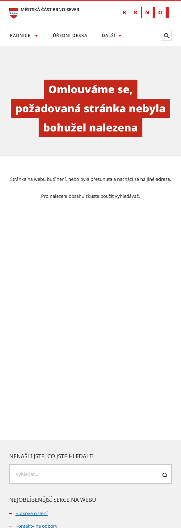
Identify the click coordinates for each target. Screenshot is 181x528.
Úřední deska (70, 35)
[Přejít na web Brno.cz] (146, 12)
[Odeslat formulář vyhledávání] (164, 475)
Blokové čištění (31, 513)
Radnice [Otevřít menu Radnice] (21, 35)
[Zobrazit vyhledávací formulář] (166, 35)
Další (109, 35)
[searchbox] (90, 474)
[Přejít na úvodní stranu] (13, 12)
